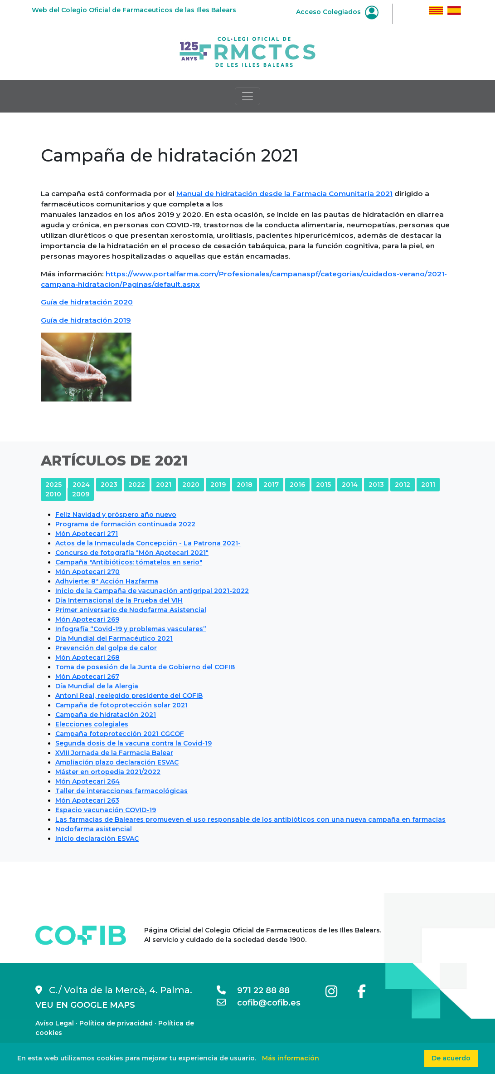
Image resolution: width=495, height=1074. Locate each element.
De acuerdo (451, 1058)
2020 (190, 485)
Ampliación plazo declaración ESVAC (117, 762)
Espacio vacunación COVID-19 (105, 810)
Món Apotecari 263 (87, 800)
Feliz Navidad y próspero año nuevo (115, 514)
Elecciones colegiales (91, 724)
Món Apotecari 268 (87, 657)
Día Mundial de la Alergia (96, 686)
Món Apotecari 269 (87, 619)
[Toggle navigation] (247, 96)
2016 (297, 485)
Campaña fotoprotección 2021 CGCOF (119, 734)
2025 (53, 485)
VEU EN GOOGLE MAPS (85, 1005)
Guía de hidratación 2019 (86, 320)
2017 (271, 485)
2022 (136, 485)
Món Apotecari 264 (87, 781)
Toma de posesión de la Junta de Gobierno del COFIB (145, 667)
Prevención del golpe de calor (106, 648)
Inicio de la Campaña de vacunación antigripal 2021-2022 (152, 591)
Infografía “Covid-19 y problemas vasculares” (130, 629)
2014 (350, 485)
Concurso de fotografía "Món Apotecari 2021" (132, 553)
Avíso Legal (54, 1023)
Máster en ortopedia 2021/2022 (107, 772)
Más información (290, 1058)
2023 (109, 485)
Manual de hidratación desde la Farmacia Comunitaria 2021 (284, 193)
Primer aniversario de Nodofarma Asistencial (130, 610)
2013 (376, 485)
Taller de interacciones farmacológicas (121, 791)
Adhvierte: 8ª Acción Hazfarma (106, 581)
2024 (81, 485)
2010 (53, 494)
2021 (163, 485)
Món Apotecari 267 (87, 676)
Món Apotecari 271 (86, 534)
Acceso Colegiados (337, 12)
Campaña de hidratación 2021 (105, 715)
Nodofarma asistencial (93, 829)
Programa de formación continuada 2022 (125, 524)
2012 (402, 485)
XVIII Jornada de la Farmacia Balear (114, 753)
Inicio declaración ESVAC (97, 838)
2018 (244, 485)
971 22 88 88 (253, 991)
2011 (428, 485)
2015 (323, 485)
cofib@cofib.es (259, 1003)
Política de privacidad (116, 1023)
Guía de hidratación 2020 (87, 302)
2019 (218, 485)
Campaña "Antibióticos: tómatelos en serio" (128, 562)
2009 (80, 494)
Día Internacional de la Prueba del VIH (119, 600)
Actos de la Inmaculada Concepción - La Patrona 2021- (148, 543)
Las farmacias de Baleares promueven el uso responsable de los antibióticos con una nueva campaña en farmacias (250, 819)
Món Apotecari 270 (87, 572)
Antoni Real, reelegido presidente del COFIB (129, 695)
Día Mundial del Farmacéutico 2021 (114, 638)
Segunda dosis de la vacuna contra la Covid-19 (133, 743)
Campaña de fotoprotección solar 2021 (121, 705)
